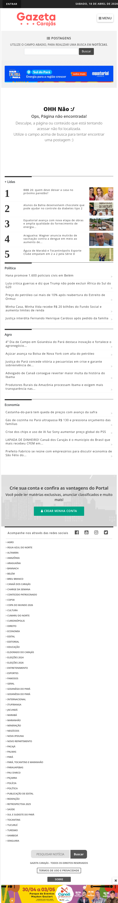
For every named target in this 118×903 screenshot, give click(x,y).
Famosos (12, 678)
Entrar (11, 4)
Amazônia (13, 557)
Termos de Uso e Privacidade (59, 870)
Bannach (12, 568)
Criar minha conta (59, 511)
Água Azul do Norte (19, 547)
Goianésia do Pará (18, 688)
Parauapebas (14, 767)
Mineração (13, 725)
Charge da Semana (18, 589)
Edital (10, 636)
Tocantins (13, 819)
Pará (9, 757)
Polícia (11, 783)
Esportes (12, 673)
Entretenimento (17, 667)
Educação (13, 647)
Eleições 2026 (15, 662)
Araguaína (13, 563)
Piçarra (11, 777)
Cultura (12, 610)
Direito (11, 626)
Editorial (12, 641)
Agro (10, 542)
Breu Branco (14, 578)
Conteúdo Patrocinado (21, 594)
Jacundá (11, 709)
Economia (13, 631)
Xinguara (12, 840)
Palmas (11, 751)
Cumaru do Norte (18, 615)
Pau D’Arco (13, 772)
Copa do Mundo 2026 (19, 605)
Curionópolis (15, 620)
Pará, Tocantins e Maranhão (24, 762)
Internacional (16, 699)
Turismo (12, 830)
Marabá (11, 715)
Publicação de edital (20, 793)
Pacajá (10, 746)
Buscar (86, 51)
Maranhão (13, 720)
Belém (10, 573)
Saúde (10, 809)
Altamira (12, 552)
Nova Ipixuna (15, 736)
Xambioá (12, 835)
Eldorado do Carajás (20, 652)
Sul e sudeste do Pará (20, 814)
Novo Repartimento (19, 741)
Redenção (12, 798)
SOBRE (59, 879)
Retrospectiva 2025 (18, 804)
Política (12, 788)
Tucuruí (11, 825)
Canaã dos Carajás (18, 584)
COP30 (10, 599)
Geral (10, 683)
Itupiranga (13, 704)
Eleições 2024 (15, 657)
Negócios (12, 730)
